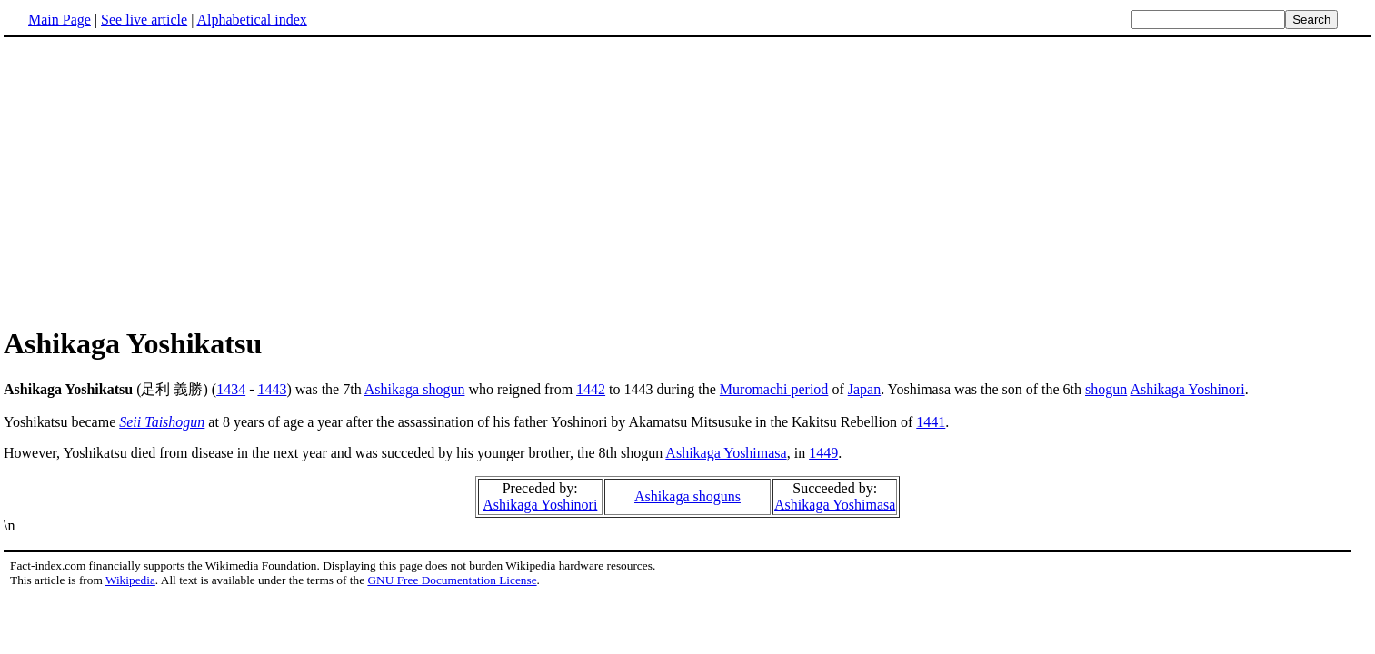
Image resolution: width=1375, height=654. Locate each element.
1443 (271, 389)
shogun (1106, 389)
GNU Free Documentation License (451, 580)
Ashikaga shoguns (687, 496)
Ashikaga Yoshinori (1187, 389)
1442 (590, 389)
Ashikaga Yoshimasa (725, 453)
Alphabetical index (251, 19)
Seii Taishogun (161, 422)
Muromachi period (774, 389)
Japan (864, 389)
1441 (930, 422)
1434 (230, 389)
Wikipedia (130, 580)
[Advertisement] (156, 181)
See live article (144, 19)
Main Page (59, 19)
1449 (823, 453)
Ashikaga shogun (414, 389)
